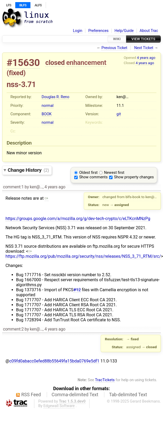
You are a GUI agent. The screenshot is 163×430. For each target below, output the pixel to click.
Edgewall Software (59, 406)
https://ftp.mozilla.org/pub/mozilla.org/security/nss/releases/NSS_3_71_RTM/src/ (83, 254)
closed (54, 62)
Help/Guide (124, 30)
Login (77, 30)
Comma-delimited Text (75, 394)
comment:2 (13, 329)
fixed (16, 73)
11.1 (120, 105)
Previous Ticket (114, 48)
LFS (8, 5)
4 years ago (146, 57)
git (119, 114)
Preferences (98, 30)
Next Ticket (143, 48)
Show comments (93, 177)
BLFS (22, 5)
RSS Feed (31, 394)
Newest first (114, 172)
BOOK (47, 114)
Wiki (117, 39)
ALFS (38, 5)
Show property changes (134, 177)
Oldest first (88, 172)
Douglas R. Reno (55, 97)
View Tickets (143, 39)
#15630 (23, 62)
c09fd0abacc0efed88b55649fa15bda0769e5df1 (54, 361)
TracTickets (105, 380)
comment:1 (13, 186)
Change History (28, 170)
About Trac (149, 30)
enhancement (86, 62)
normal (48, 105)
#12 (77, 289)
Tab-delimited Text (128, 394)
